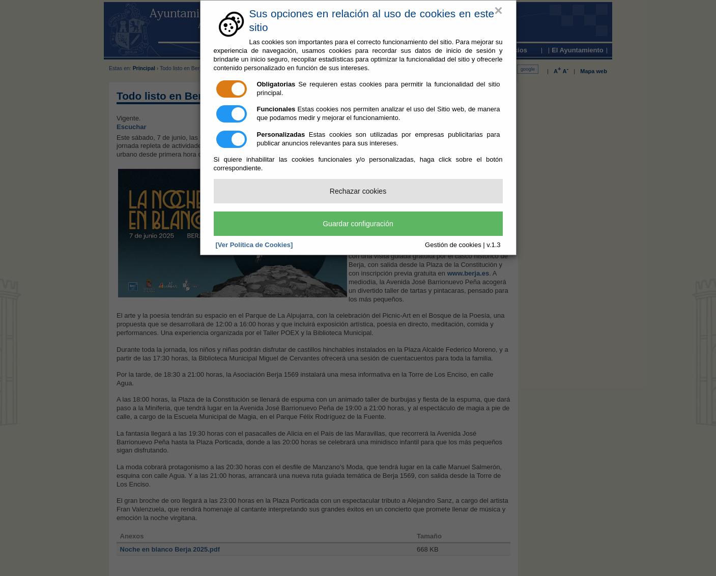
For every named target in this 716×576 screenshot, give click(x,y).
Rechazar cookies (358, 191)
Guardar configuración (358, 224)
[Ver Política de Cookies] (254, 245)
